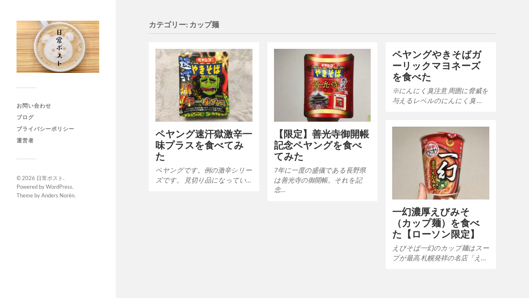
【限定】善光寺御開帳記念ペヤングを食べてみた (321, 145)
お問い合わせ (34, 105)
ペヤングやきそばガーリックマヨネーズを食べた (436, 65)
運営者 (25, 140)
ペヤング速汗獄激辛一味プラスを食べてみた (203, 145)
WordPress (59, 186)
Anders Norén (57, 195)
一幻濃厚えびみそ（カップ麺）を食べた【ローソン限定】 (436, 223)
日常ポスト (49, 178)
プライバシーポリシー (45, 128)
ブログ (25, 117)
